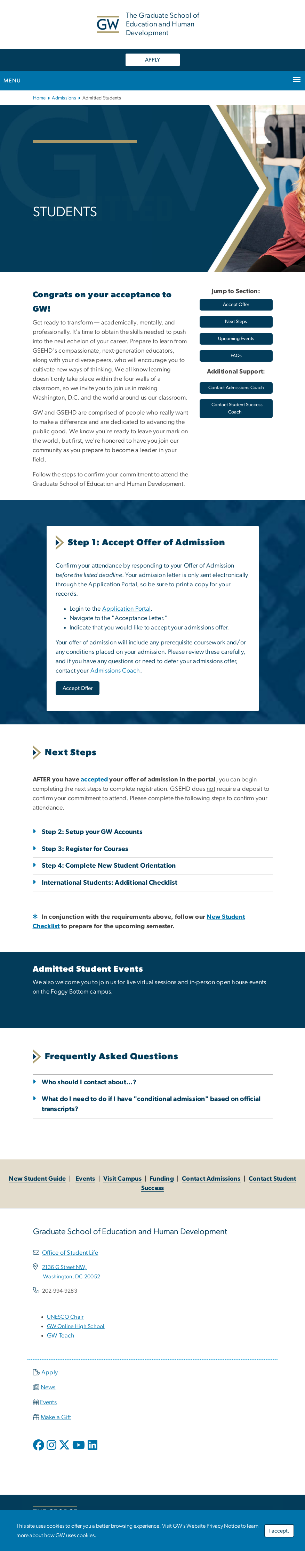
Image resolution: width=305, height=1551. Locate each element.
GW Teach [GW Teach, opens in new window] (61, 1336)
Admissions (64, 98)
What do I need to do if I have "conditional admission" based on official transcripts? (151, 1104)
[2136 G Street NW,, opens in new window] (64, 1267)
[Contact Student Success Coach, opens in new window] (236, 408)
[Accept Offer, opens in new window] (77, 688)
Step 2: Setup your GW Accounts (92, 832)
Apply (49, 1372)
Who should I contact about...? (89, 1082)
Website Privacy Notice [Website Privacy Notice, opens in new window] (213, 1526)
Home (39, 98)
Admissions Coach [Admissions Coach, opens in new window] (115, 671)
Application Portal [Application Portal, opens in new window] (126, 609)
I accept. (279, 1531)
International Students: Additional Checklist (110, 882)
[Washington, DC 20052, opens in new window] (71, 1276)
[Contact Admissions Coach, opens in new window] (236, 388)
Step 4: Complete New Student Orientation (109, 865)
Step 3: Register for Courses (85, 849)
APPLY (152, 60)
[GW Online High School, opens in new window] (76, 1326)
